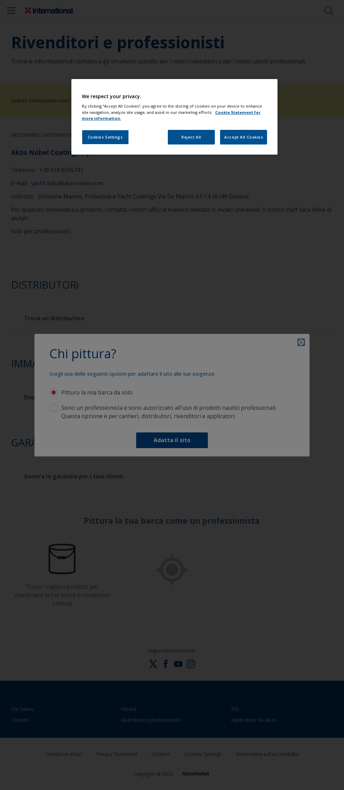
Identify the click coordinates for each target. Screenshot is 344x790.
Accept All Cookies (243, 137)
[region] (174, 117)
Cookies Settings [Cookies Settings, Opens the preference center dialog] (105, 137)
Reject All (191, 137)
